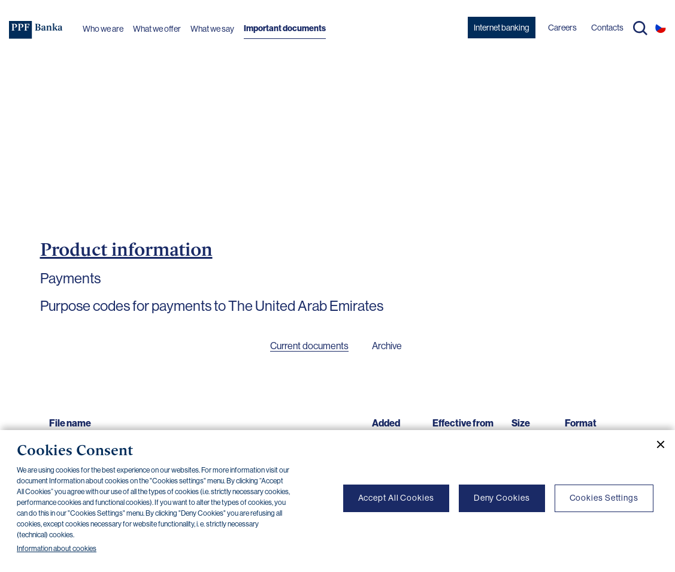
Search (640, 28)
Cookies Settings (604, 498)
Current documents (309, 346)
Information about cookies (56, 548)
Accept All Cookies (396, 498)
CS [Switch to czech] (660, 27)
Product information (126, 249)
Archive (387, 346)
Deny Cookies (502, 498)
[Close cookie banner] (656, 444)
